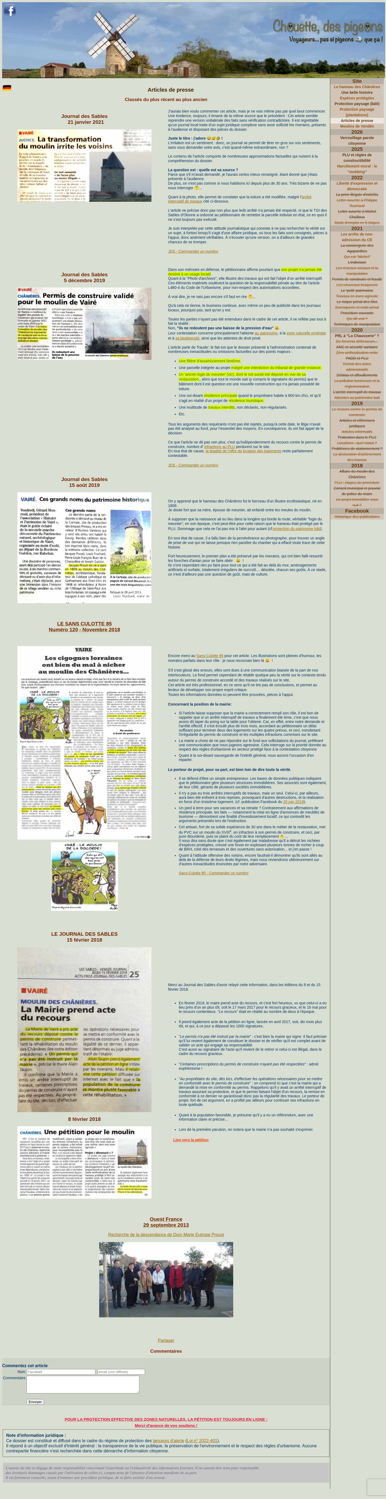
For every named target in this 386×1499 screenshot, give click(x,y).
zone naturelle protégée (306, 333)
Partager (166, 1340)
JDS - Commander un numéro (193, 251)
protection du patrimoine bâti (296, 529)
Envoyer (35, 1405)
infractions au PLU (219, 447)
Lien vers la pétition (190, 1140)
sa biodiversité (187, 338)
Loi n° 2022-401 (202, 1444)
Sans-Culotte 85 (209, 656)
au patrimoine (266, 333)
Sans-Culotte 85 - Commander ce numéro (213, 873)
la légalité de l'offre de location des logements (243, 451)
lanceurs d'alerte (168, 1444)
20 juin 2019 (293, 802)
